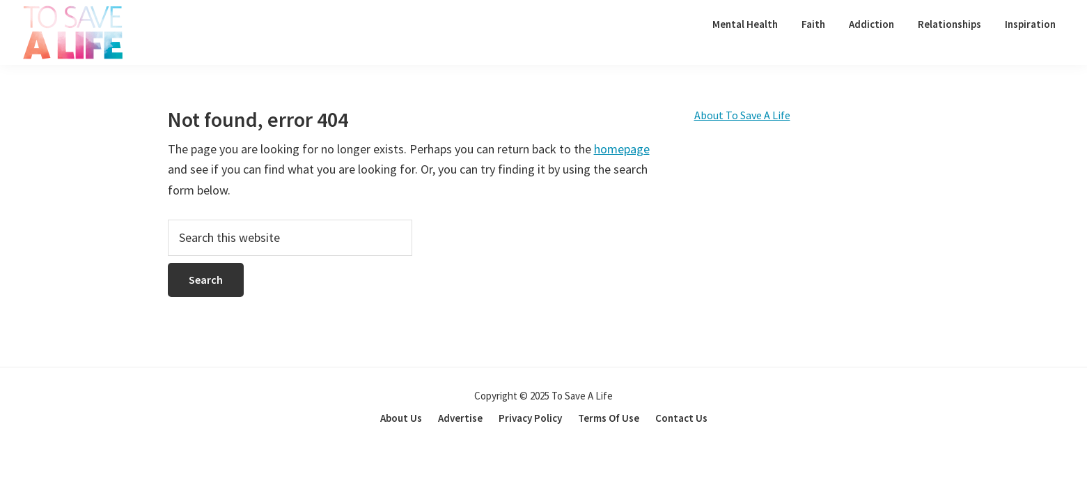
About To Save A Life (742, 115)
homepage (622, 149)
